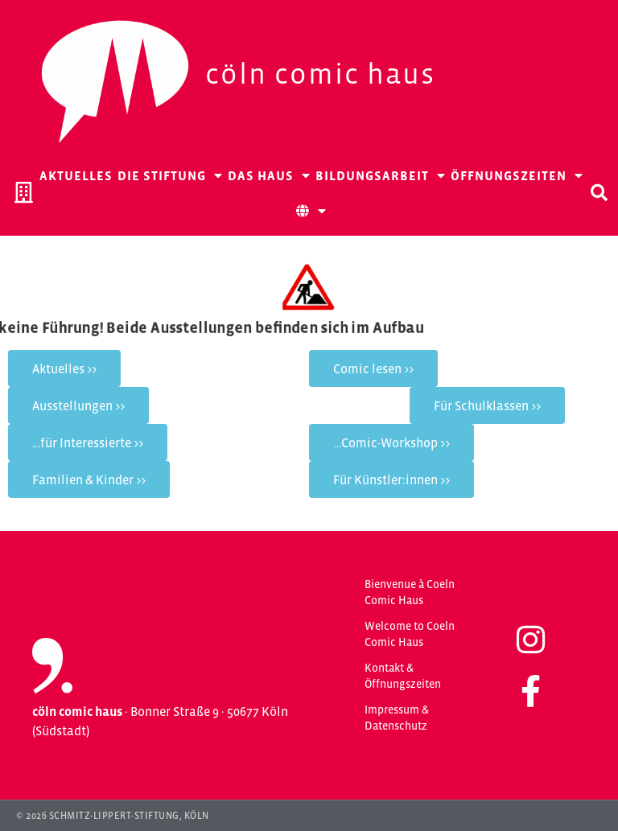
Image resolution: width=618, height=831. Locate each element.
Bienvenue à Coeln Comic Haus (410, 592)
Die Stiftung (170, 175)
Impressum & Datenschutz (397, 717)
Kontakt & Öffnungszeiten (403, 675)
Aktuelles (76, 175)
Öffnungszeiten (517, 175)
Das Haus (269, 175)
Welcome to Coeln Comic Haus (410, 633)
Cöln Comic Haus (320, 73)
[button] (599, 192)
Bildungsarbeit (380, 175)
